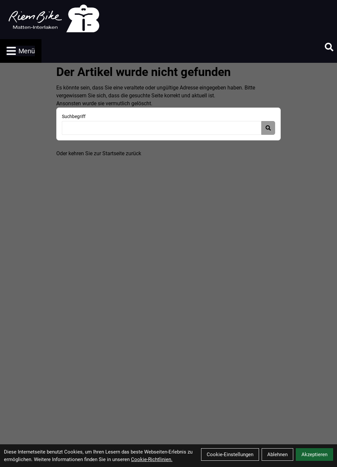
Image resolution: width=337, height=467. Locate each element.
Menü (21, 51)
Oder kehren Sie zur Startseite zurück (98, 153)
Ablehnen (277, 454)
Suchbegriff (74, 116)
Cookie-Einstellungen (230, 454)
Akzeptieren (314, 454)
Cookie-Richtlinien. (151, 459)
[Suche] (329, 47)
